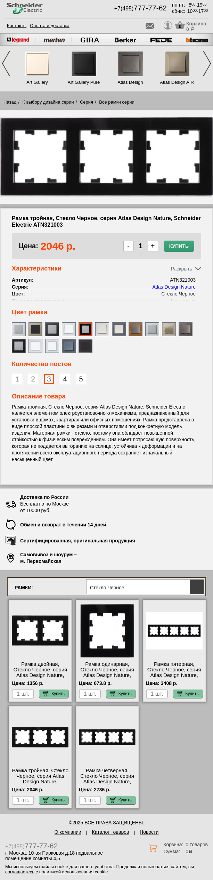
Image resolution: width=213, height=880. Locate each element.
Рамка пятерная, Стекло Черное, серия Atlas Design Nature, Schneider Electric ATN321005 (174, 675)
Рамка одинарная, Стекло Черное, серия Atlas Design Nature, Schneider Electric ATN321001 (107, 675)
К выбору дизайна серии (48, 102)
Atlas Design (130, 82)
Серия (86, 102)
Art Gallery (37, 82)
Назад (9, 102)
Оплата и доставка (49, 25)
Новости (149, 832)
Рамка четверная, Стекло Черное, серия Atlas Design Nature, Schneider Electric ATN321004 (107, 782)
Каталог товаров (110, 832)
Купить (179, 246)
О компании (68, 832)
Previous (6, 63)
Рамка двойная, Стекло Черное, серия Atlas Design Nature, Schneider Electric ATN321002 (40, 675)
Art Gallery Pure (84, 82)
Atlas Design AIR (177, 82)
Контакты (16, 25)
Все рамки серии (116, 102)
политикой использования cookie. (74, 871)
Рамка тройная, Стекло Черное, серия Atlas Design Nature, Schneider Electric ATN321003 (40, 782)
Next (207, 63)
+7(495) (140, 8)
